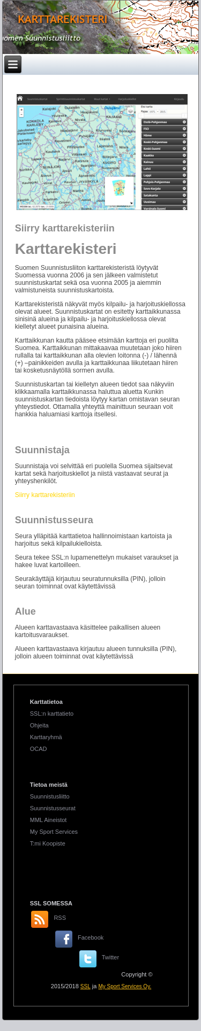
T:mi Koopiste (47, 843)
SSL (85, 986)
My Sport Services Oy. (124, 986)
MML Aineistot (48, 820)
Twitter (110, 957)
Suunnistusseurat (53, 808)
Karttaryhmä (46, 737)
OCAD (38, 749)
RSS (60, 917)
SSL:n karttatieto (51, 713)
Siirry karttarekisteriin (45, 495)
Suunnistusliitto (50, 796)
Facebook (90, 937)
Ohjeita (39, 725)
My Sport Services (54, 831)
